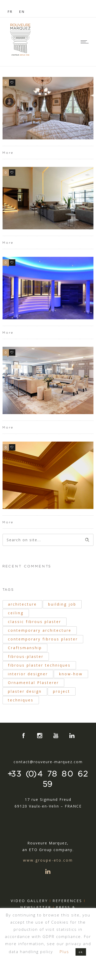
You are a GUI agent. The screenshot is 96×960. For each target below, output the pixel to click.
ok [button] (81, 952)
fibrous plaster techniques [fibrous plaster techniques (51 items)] (39, 665)
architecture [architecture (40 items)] (22, 604)
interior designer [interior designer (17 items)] (28, 673)
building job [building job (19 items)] (62, 604)
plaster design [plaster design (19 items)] (25, 691)
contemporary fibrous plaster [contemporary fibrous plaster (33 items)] (43, 639)
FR (10, 11)
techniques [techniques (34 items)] (21, 700)
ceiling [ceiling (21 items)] (16, 612)
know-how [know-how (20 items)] (71, 673)
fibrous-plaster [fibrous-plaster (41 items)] (26, 656)
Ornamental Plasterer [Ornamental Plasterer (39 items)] (33, 682)
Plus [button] (64, 951)
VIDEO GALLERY (29, 900)
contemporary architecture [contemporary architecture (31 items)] (39, 630)
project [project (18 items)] (61, 691)
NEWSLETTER (35, 907)
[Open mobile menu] (86, 42)
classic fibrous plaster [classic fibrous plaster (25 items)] (34, 621)
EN (22, 11)
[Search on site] (48, 540)
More (8, 152)
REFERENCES (67, 900)
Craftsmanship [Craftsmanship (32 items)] (25, 647)
